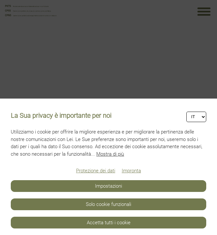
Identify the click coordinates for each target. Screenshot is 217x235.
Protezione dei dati (95, 171)
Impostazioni (108, 186)
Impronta (131, 171)
